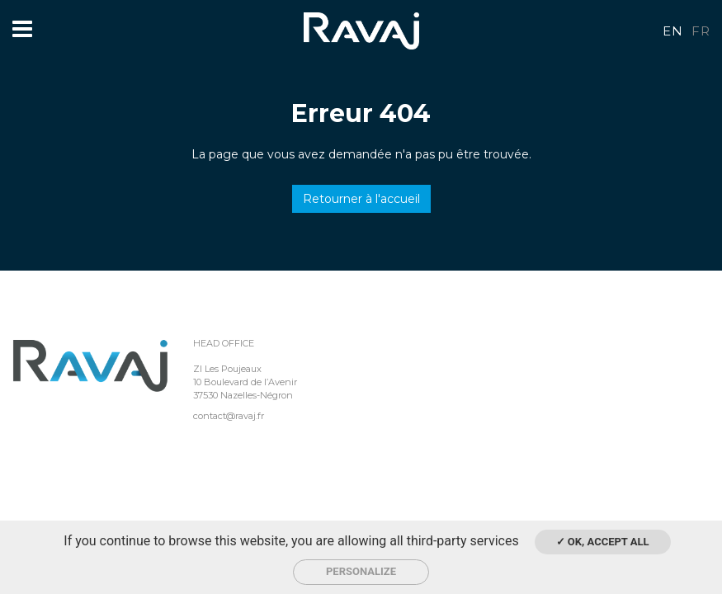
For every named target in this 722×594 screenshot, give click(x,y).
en (672, 31)
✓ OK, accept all (602, 541)
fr (700, 31)
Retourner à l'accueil (361, 198)
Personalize (361, 571)
